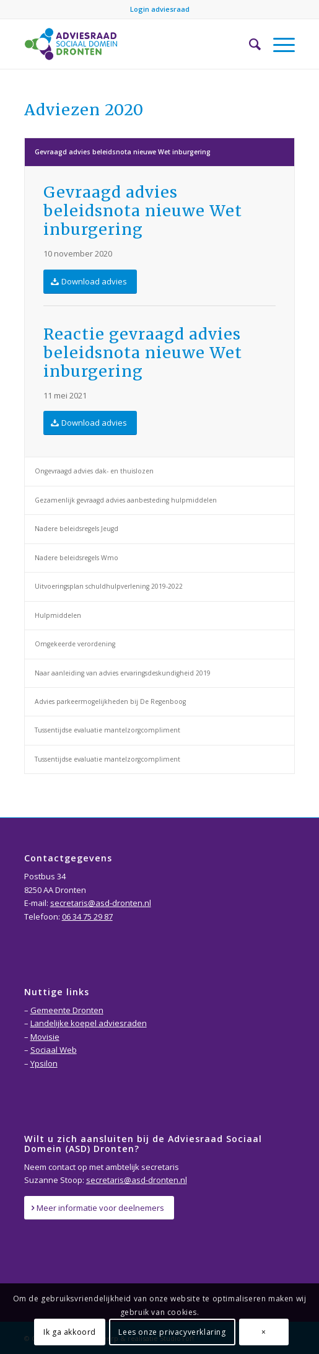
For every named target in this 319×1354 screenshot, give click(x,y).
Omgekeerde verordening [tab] (75, 644)
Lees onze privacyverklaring (171, 1332)
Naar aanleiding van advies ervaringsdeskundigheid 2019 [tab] (123, 673)
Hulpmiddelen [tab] (58, 615)
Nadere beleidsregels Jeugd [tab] (76, 528)
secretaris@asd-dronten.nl (100, 902)
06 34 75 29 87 (87, 916)
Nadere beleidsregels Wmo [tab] (76, 557)
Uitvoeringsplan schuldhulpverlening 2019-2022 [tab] (109, 586)
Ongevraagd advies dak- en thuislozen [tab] (94, 471)
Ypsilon (44, 1063)
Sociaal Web (53, 1049)
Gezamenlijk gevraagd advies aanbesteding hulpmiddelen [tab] (126, 500)
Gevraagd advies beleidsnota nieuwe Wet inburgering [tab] (123, 151)
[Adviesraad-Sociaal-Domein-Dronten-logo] (132, 44)
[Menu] (278, 44)
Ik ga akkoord (69, 1332)
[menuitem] (249, 44)
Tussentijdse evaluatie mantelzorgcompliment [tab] (107, 730)
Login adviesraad (160, 9)
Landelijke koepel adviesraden (88, 1023)
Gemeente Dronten (66, 1010)
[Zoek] (249, 44)
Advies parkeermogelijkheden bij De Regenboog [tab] (110, 701)
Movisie (44, 1036)
